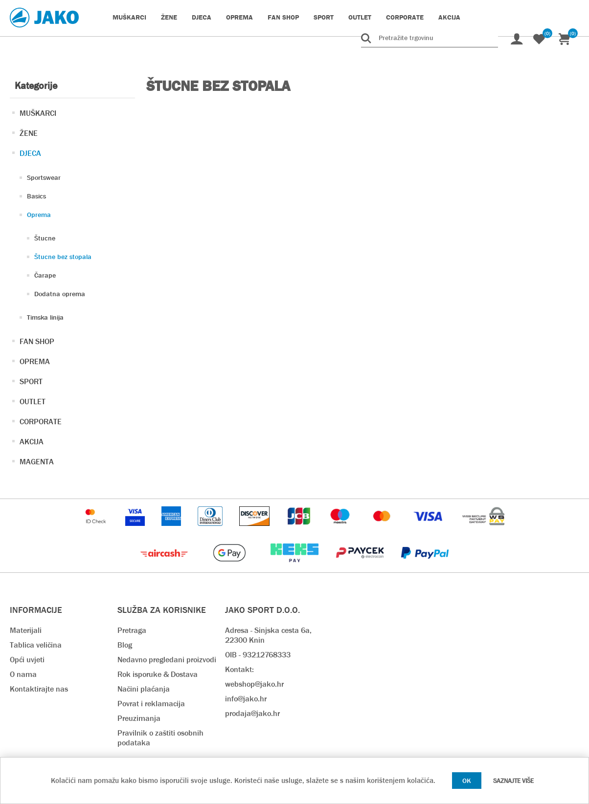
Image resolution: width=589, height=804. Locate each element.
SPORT (31, 381)
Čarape (45, 275)
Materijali (26, 630)
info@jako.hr (246, 699)
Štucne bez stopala (62, 256)
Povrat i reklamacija (151, 703)
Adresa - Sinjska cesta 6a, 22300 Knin (268, 635)
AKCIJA (32, 441)
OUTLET (32, 401)
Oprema (39, 214)
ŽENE (29, 133)
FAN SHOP (37, 341)
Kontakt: (239, 669)
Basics (36, 196)
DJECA (30, 153)
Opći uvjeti (27, 659)
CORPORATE (41, 421)
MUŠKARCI (38, 113)
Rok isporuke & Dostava (157, 674)
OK (466, 780)
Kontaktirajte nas (39, 689)
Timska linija (45, 317)
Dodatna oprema (59, 293)
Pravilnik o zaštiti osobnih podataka (160, 738)
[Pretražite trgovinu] (429, 37)
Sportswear (44, 177)
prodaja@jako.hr (252, 713)
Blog (124, 645)
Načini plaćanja (143, 689)
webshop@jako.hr (254, 684)
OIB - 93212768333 (258, 655)
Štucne (44, 238)
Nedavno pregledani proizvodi (166, 659)
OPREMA (35, 361)
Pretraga (131, 630)
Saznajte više (513, 781)
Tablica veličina (36, 645)
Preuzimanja (138, 718)
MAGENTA (37, 461)
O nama (23, 674)
